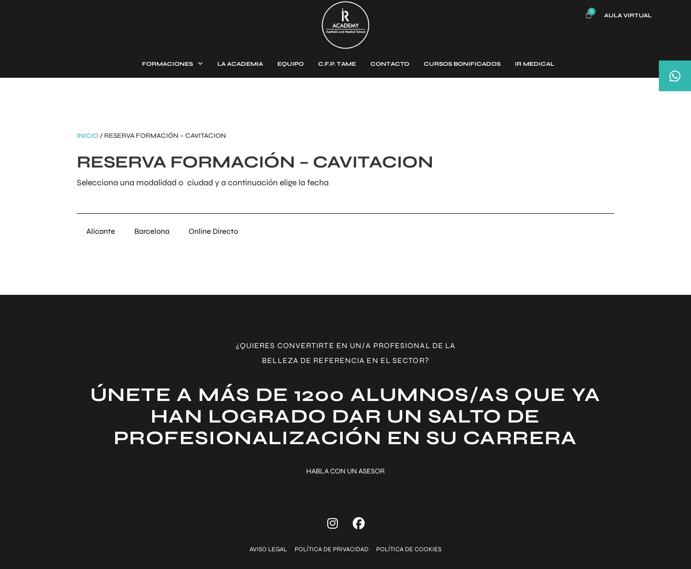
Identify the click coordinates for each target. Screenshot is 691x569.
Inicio (87, 136)
